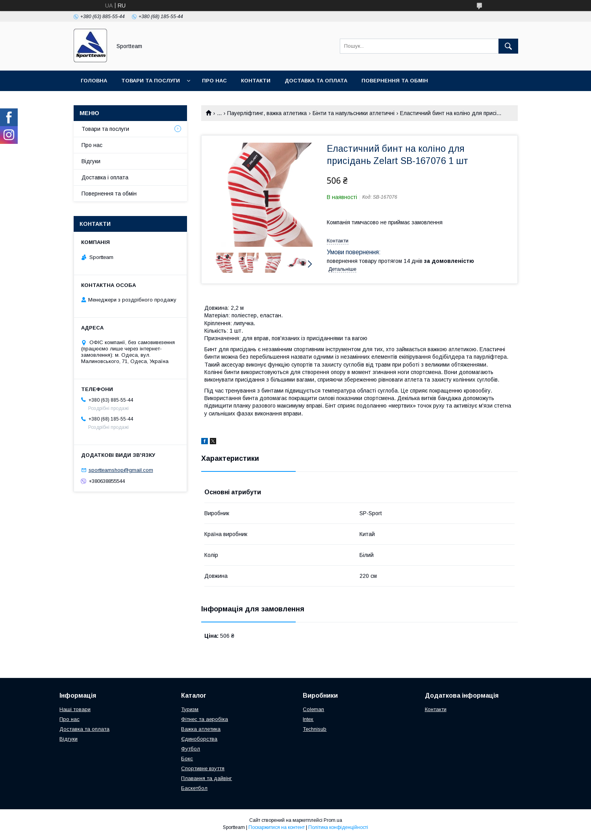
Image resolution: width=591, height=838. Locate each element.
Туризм (189, 709)
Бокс (187, 759)
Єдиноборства (199, 739)
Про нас (214, 81)
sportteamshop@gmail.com (121, 470)
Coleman (313, 709)
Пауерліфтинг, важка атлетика (267, 113)
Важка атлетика (200, 729)
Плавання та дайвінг (206, 778)
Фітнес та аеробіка (204, 719)
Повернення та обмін (394, 81)
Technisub (314, 729)
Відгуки (91, 161)
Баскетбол (194, 788)
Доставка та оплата (316, 81)
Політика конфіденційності (338, 827)
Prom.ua (333, 820)
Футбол (190, 749)
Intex (308, 719)
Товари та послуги (150, 81)
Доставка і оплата (105, 177)
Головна (94, 81)
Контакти (255, 81)
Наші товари (75, 709)
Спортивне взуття (202, 768)
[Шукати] (508, 46)
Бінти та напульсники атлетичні (354, 113)
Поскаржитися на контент (276, 827)
